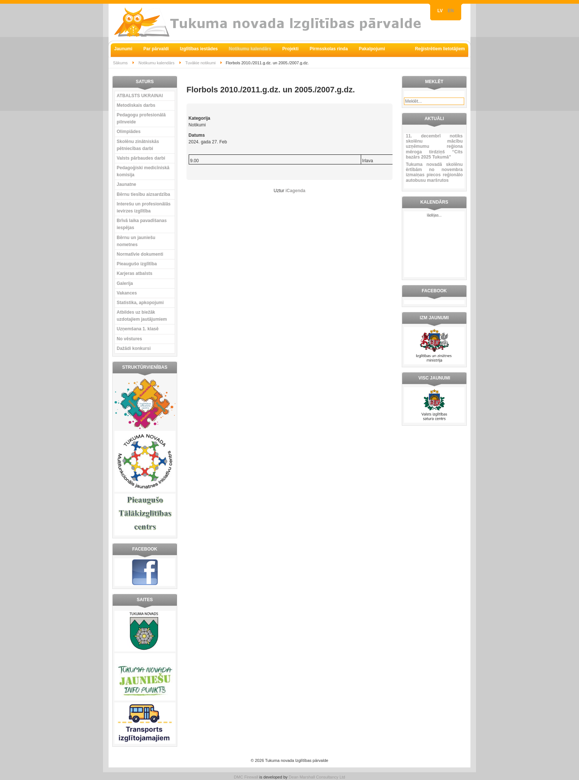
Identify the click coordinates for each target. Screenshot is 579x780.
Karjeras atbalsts (135, 273)
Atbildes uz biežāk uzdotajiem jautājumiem (142, 316)
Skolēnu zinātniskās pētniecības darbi (138, 145)
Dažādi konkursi (134, 348)
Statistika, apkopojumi (140, 302)
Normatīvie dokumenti (140, 254)
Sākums (120, 63)
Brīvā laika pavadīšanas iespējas (142, 224)
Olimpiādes (129, 131)
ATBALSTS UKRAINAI (140, 95)
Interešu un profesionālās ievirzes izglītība (144, 207)
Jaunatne (126, 184)
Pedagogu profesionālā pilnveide (141, 118)
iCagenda (295, 190)
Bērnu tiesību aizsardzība (143, 194)
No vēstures (129, 338)
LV (441, 10)
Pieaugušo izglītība (137, 263)
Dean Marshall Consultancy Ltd (317, 777)
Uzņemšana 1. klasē (137, 328)
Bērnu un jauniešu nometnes (136, 241)
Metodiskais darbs (136, 105)
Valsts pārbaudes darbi (141, 158)
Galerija (125, 283)
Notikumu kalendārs (156, 63)
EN (451, 10)
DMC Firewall (246, 777)
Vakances (127, 293)
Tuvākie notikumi (200, 63)
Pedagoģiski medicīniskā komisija (143, 171)
